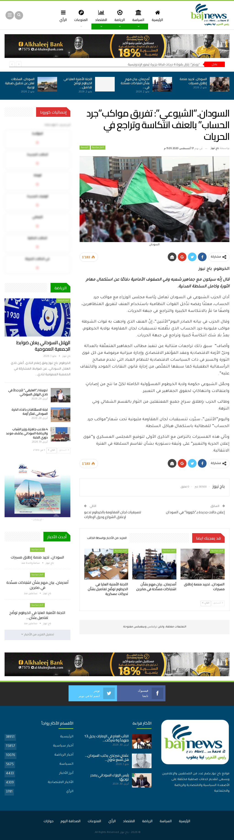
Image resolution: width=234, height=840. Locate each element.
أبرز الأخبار (66, 773)
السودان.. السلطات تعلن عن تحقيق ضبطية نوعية (20, 83)
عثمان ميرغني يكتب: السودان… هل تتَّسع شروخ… (107, 757)
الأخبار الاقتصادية (60, 782)
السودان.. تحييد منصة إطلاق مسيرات (193, 81)
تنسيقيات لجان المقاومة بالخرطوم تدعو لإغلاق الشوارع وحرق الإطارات (112, 514)
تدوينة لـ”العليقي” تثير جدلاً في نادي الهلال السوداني (28, 392)
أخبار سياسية (98, 147)
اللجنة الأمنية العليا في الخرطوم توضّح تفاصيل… (78, 83)
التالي (205, 603)
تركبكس (151, 627)
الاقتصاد (101, 15)
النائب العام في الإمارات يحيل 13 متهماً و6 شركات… (106, 738)
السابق (218, 603)
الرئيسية (159, 15)
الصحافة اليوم (71, 820)
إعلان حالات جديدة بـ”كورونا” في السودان (195, 512)
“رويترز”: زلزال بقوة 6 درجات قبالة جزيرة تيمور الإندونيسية (164, 64)
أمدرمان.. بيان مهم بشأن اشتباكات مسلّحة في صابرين (37, 585)
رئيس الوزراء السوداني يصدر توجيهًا (109, 777)
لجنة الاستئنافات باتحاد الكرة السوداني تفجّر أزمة (30, 412)
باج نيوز (124, 832)
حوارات (48, 820)
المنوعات (80, 15)
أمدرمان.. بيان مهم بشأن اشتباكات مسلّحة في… (135, 83)
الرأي (61, 15)
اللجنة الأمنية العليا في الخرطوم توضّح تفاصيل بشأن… (37, 615)
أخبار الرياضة (63, 301)
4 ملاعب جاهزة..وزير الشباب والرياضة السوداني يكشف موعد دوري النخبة (27, 433)
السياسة (139, 15)
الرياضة (120, 15)
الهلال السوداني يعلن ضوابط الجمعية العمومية (43, 345)
